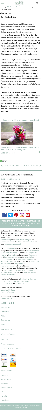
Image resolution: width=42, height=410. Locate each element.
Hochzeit (17, 233)
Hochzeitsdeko (6, 261)
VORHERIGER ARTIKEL (10, 166)
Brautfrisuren (5, 281)
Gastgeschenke (19, 264)
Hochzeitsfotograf (7, 292)
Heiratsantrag (6, 240)
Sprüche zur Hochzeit (8, 272)
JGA (19, 242)
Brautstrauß (25, 281)
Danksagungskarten (11, 257)
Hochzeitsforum (6, 299)
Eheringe (33, 279)
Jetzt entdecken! (8, 153)
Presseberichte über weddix (11, 348)
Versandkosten (6, 379)
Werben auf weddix (8, 334)
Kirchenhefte (28, 257)
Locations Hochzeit (8, 290)
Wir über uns (5, 307)
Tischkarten (12, 255)
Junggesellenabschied (13, 244)
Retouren (4, 383)
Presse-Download (7, 344)
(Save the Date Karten (9, 253)
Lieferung (4, 375)
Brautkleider (24, 279)
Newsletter (5, 400)
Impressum (5, 312)
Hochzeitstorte (6, 283)
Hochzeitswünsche (8, 275)
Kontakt (4, 396)
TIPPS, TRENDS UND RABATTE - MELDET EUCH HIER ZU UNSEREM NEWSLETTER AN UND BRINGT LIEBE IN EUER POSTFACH (21, 223)
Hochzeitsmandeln (7, 266)
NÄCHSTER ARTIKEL (32, 166)
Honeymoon (19, 283)
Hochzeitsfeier (29, 242)
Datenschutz (5, 320)
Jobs (2, 324)
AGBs (3, 316)
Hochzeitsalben (6, 259)
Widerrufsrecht (6, 388)
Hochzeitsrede (9, 270)
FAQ (2, 392)
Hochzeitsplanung (7, 242)
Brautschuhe (15, 281)
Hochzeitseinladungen (23, 240)
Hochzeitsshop (9, 248)
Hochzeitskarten (33, 250)
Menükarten (33, 255)
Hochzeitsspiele (29, 272)
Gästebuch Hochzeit (25, 259)
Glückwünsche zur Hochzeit (25, 270)
